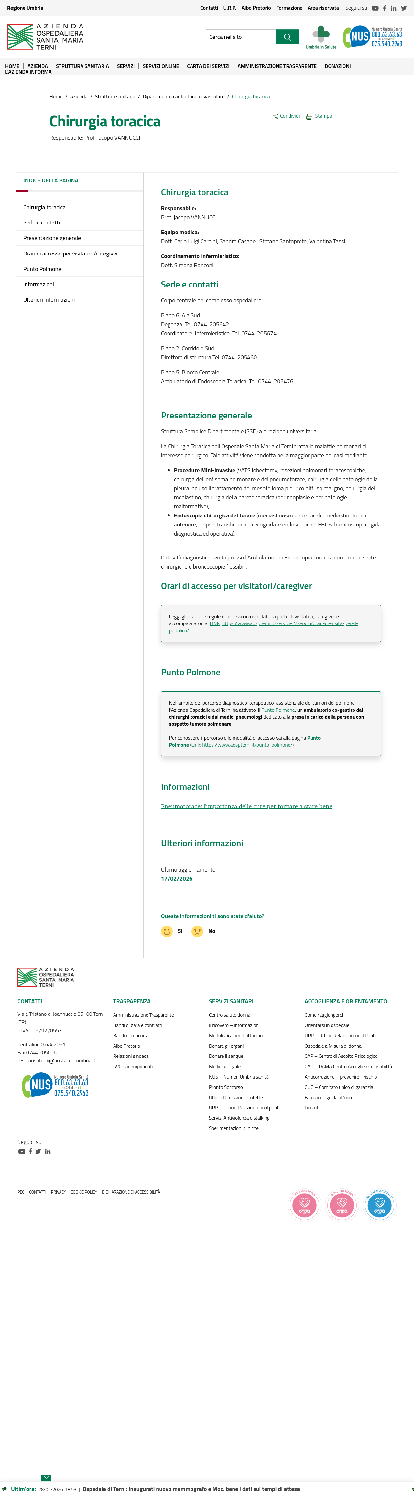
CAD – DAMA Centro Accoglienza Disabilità (348, 1066)
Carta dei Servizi (208, 66)
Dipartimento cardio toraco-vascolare (183, 96)
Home (12, 66)
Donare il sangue (226, 1056)
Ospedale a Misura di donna (333, 1046)
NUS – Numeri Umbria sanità (238, 1076)
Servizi (126, 66)
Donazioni (338, 66)
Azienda (37, 66)
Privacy (58, 1192)
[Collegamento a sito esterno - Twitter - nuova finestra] (39, 1150)
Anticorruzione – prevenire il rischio (341, 1076)
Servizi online (161, 66)
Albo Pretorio (256, 7)
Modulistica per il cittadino (236, 1035)
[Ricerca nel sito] (241, 36)
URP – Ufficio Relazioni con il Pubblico (343, 1035)
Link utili (313, 1107)
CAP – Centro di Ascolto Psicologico (341, 1056)
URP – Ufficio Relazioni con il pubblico (247, 1107)
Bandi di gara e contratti (137, 1025)
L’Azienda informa (28, 71)
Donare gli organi (226, 1046)
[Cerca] (287, 36)
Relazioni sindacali (132, 1056)
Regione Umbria (25, 8)
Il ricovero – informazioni (234, 1025)
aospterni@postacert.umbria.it (61, 1060)
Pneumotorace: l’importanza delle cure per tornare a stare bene (246, 806)
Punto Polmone (278, 710)
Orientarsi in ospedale (327, 1025)
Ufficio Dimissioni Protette (236, 1097)
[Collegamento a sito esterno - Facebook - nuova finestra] (32, 1150)
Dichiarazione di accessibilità (131, 1192)
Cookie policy (84, 1192)
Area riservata (323, 7)
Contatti (209, 7)
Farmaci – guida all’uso (328, 1097)
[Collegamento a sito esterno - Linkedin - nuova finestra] (49, 1150)
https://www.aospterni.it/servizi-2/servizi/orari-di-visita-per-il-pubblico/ (263, 626)
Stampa (319, 116)
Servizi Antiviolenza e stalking (239, 1118)
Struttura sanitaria (82, 66)
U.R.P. (229, 7)
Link (195, 745)
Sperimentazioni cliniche (234, 1128)
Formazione (289, 7)
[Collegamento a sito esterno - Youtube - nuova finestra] (23, 1150)
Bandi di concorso (131, 1035)
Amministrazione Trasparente (277, 66)
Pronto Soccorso (226, 1087)
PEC (20, 1192)
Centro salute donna (229, 1015)
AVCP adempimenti (133, 1066)
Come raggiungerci (324, 1015)
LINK (215, 623)
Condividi (286, 116)
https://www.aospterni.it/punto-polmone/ (247, 745)
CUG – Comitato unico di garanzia (339, 1087)
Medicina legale (225, 1066)
